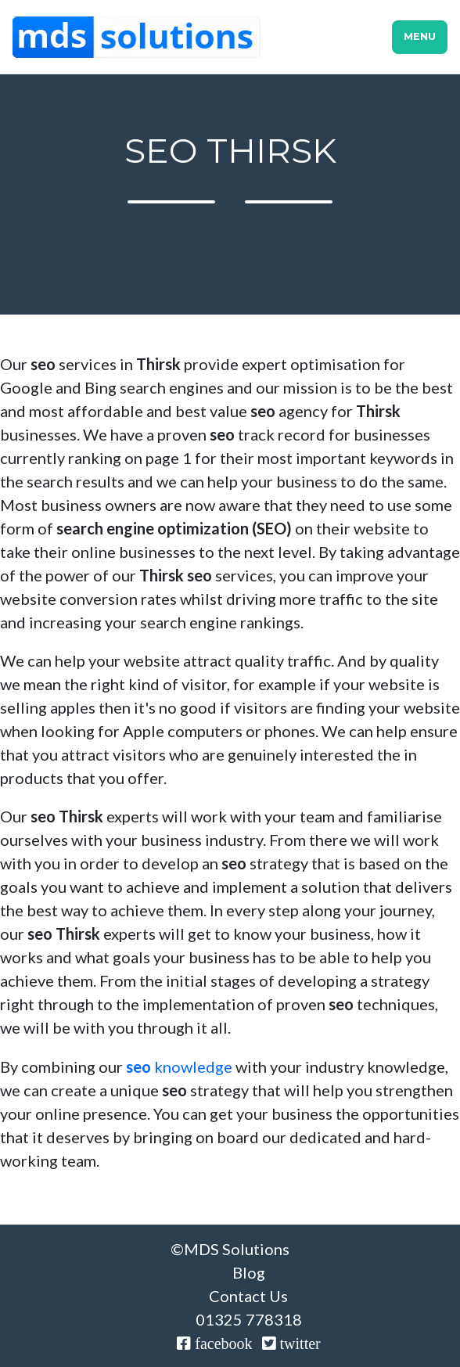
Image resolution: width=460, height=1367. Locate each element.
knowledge (179, 1066)
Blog (248, 1272)
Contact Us (248, 1295)
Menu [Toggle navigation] (420, 36)
